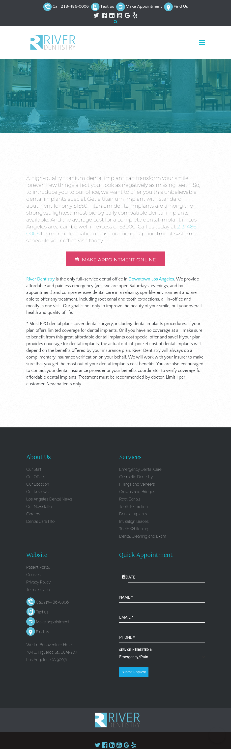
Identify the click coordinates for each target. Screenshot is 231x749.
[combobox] (162, 658)
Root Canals (130, 499)
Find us (42, 632)
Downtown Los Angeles (151, 279)
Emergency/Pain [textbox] (133, 657)
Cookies (33, 575)
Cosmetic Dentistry (136, 477)
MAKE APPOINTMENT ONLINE (115, 260)
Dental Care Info (40, 522)
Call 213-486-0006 (71, 6)
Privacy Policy (38, 582)
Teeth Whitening (133, 529)
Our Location (37, 484)
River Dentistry (40, 279)
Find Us (180, 6)
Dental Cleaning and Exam (142, 536)
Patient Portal (38, 567)
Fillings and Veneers (137, 484)
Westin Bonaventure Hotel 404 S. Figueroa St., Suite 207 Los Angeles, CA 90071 (51, 653)
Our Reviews (37, 492)
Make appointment (52, 622)
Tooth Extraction (133, 507)
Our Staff (33, 470)
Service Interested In (135, 650)
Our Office (35, 477)
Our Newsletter (39, 507)
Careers (33, 514)
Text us (107, 6)
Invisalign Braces (133, 522)
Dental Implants (133, 514)
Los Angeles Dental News (49, 499)
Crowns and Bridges (137, 492)
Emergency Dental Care (140, 470)
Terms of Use (38, 590)
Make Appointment (144, 6)
